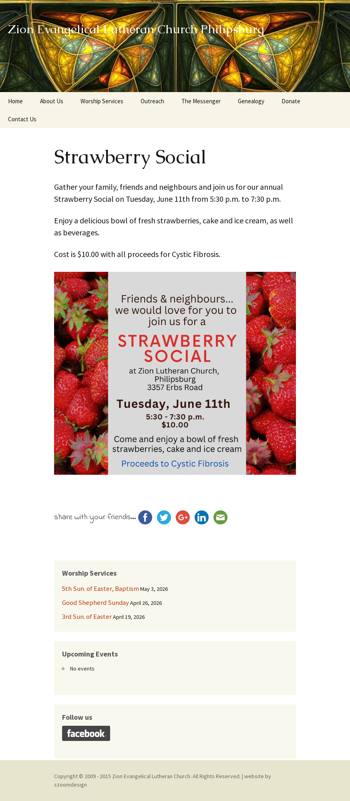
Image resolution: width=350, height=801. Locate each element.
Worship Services (101, 101)
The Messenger (201, 101)
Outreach (152, 101)
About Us (51, 101)
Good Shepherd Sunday (95, 602)
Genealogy (251, 101)
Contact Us (22, 119)
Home (15, 101)
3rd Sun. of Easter (87, 616)
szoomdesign (70, 784)
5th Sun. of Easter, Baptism (100, 588)
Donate (291, 101)
